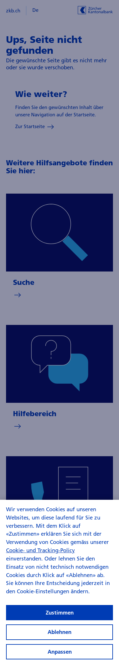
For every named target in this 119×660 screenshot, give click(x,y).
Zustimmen (60, 617)
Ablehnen (59, 636)
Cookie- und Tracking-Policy (40, 554)
